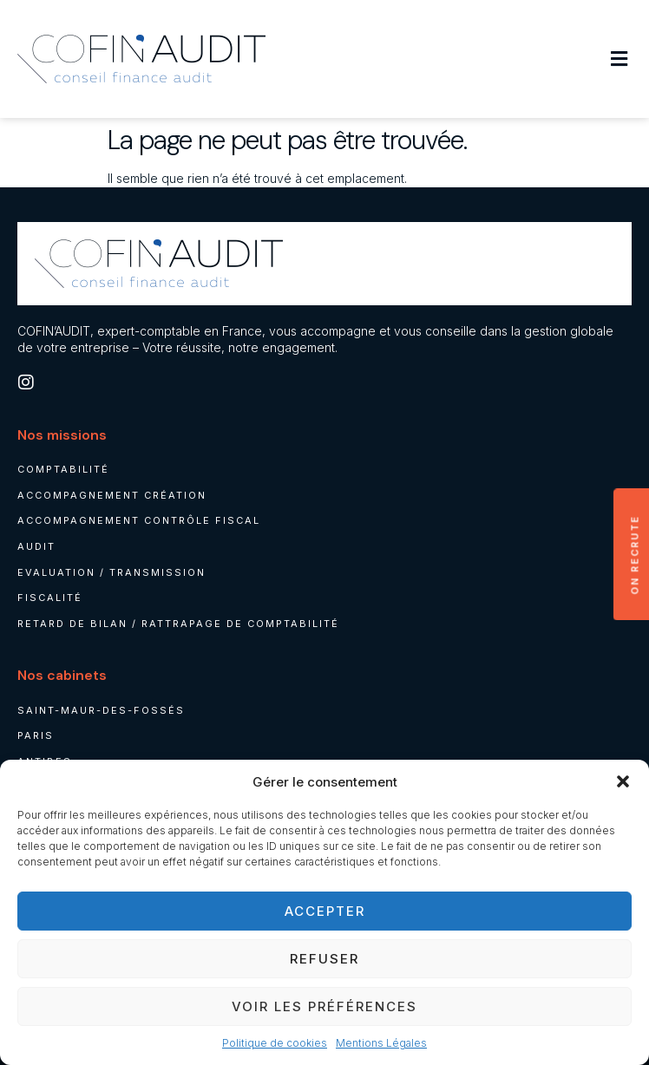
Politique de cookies (274, 1042)
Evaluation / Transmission (111, 572)
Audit (36, 546)
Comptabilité (63, 469)
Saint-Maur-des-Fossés (101, 710)
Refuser (324, 959)
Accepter (325, 911)
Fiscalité (49, 597)
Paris (35, 735)
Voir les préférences (324, 1006)
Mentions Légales (381, 1042)
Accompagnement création (111, 495)
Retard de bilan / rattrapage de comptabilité (178, 623)
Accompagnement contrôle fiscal (138, 520)
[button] (623, 781)
